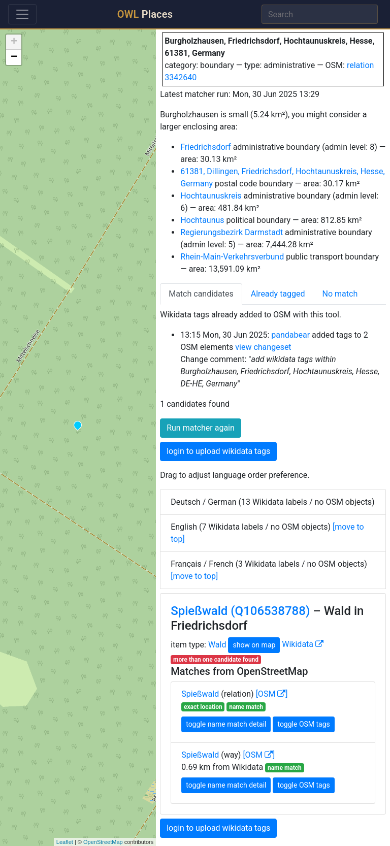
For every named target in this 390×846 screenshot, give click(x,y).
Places (145, 14)
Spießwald (200, 694)
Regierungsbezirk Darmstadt (231, 232)
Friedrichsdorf (205, 147)
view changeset (263, 347)
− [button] (14, 57)
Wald (217, 644)
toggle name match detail (226, 724)
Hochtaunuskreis (210, 196)
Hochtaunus (202, 220)
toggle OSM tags (303, 724)
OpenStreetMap (103, 842)
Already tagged (278, 294)
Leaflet (64, 842)
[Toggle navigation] (22, 14)
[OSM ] (272, 694)
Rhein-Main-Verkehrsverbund (232, 257)
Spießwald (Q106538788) (240, 611)
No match (340, 294)
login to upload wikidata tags (218, 451)
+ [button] (14, 42)
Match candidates (201, 294)
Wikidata (302, 644)
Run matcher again (201, 428)
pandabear (290, 335)
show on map (254, 645)
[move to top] (194, 576)
